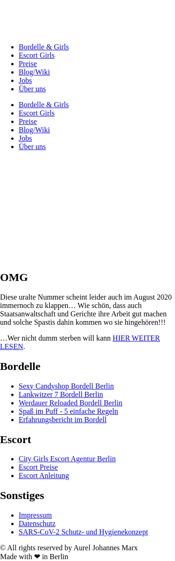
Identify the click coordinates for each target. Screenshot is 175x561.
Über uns (32, 89)
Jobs (25, 80)
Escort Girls (37, 55)
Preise (28, 64)
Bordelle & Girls (44, 47)
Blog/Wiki (34, 72)
